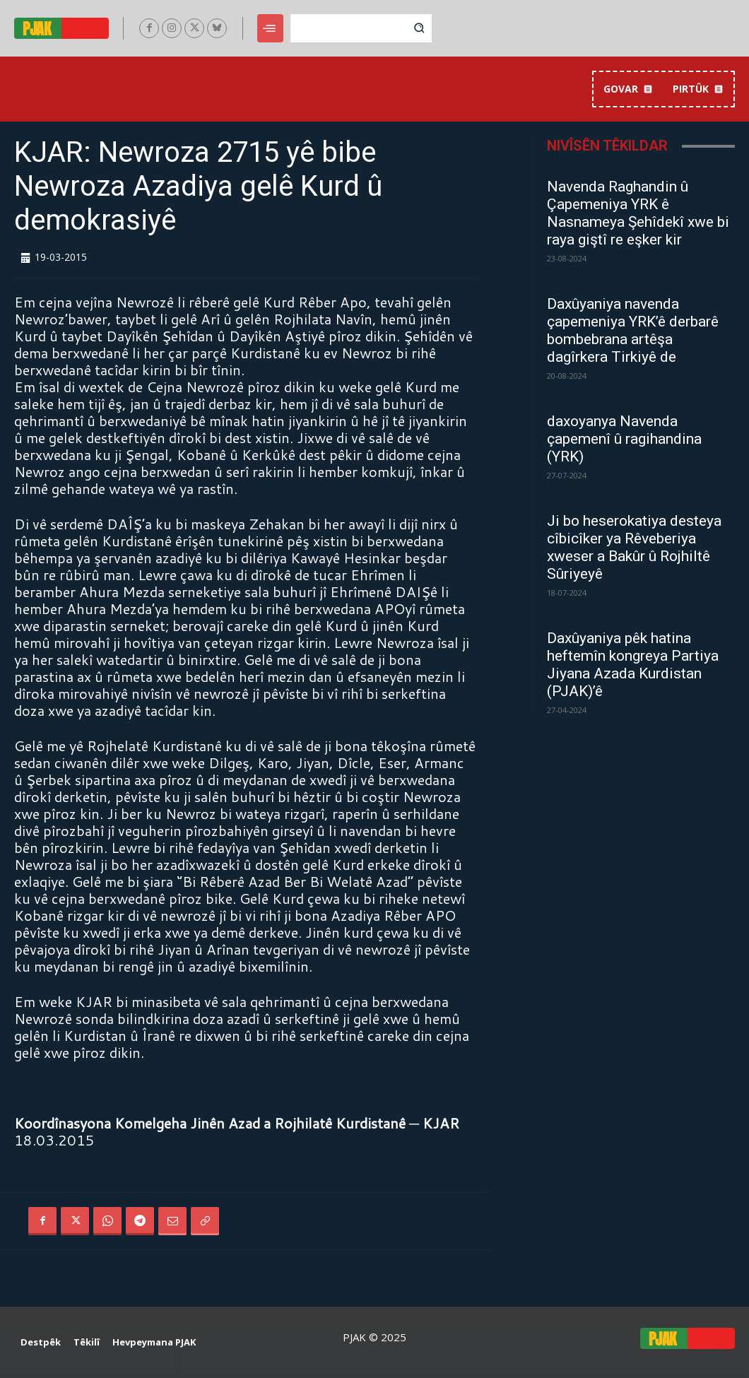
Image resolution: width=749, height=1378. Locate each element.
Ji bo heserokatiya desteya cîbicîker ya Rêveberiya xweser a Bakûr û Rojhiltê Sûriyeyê (634, 547)
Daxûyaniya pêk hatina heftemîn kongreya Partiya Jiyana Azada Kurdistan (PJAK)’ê (633, 665)
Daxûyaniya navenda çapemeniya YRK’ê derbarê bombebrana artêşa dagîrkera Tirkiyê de (633, 330)
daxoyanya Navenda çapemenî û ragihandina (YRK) (624, 439)
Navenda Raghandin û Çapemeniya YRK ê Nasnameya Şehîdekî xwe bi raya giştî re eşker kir (638, 213)
